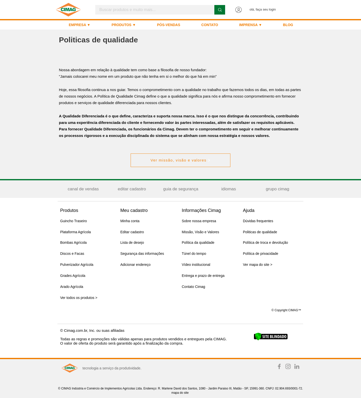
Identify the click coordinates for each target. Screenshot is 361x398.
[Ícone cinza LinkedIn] (296, 366)
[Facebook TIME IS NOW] (279, 366)
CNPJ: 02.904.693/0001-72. (284, 388)
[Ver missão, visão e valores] (180, 160)
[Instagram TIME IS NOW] (288, 366)
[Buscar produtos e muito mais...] (151, 10)
